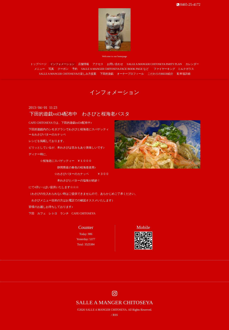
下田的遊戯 (106, 73)
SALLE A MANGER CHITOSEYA (114, 302)
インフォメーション (62, 64)
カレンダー (192, 64)
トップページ (38, 64)
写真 (51, 68)
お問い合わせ (115, 64)
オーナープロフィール (130, 73)
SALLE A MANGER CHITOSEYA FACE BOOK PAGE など (115, 68)
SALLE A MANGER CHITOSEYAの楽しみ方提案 (67, 73)
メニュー (39, 68)
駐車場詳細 (183, 73)
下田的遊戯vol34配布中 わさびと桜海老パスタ (80, 114)
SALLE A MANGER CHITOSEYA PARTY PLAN (154, 64)
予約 (74, 68)
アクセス (97, 64)
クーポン (63, 68)
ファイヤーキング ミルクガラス (175, 68)
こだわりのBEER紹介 (160, 73)
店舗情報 (83, 64)
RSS (115, 314)
